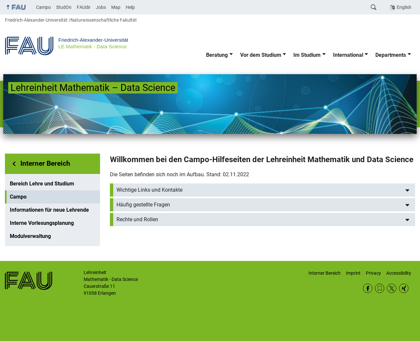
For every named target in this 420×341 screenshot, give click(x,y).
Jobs (101, 7)
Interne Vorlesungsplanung (42, 223)
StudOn (64, 7)
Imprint (353, 273)
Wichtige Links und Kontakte (149, 190)
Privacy (373, 273)
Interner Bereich (45, 163)
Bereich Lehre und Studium (42, 184)
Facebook (367, 288)
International (348, 55)
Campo (43, 7)
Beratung (217, 55)
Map (115, 7)
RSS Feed (380, 288)
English (404, 7)
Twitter (391, 288)
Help (130, 7)
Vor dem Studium (260, 55)
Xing (404, 288)
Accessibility (398, 273)
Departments (390, 55)
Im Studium (307, 55)
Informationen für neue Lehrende (49, 210)
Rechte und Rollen (137, 219)
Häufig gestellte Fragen (143, 205)
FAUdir (84, 7)
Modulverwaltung (30, 236)
